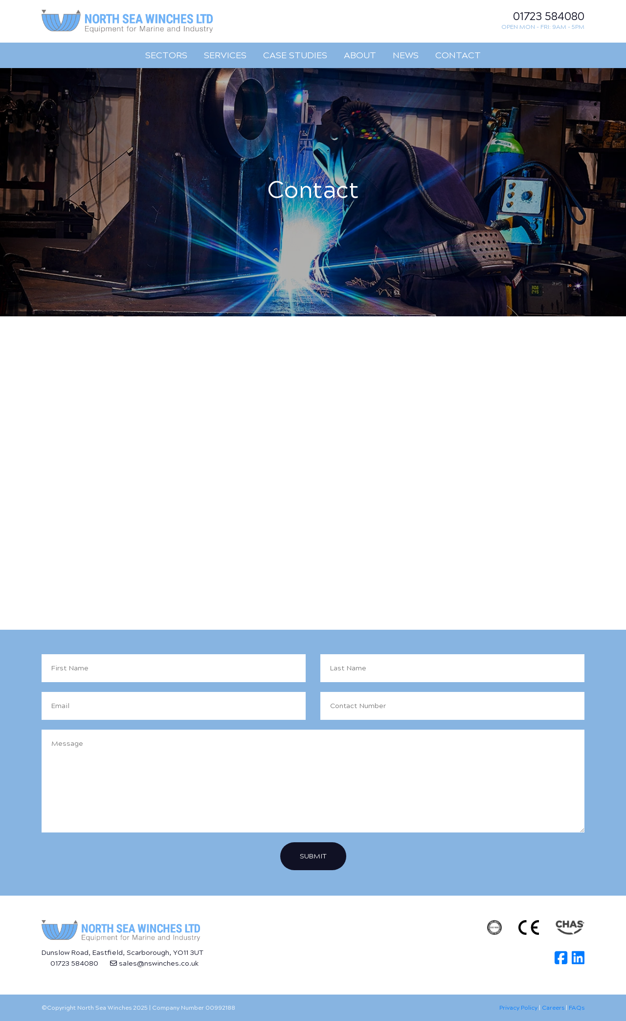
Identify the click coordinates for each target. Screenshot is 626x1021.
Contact (458, 55)
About (360, 55)
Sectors (166, 55)
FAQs (576, 1007)
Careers (553, 1007)
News (406, 55)
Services (225, 55)
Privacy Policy (518, 1007)
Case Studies (295, 55)
